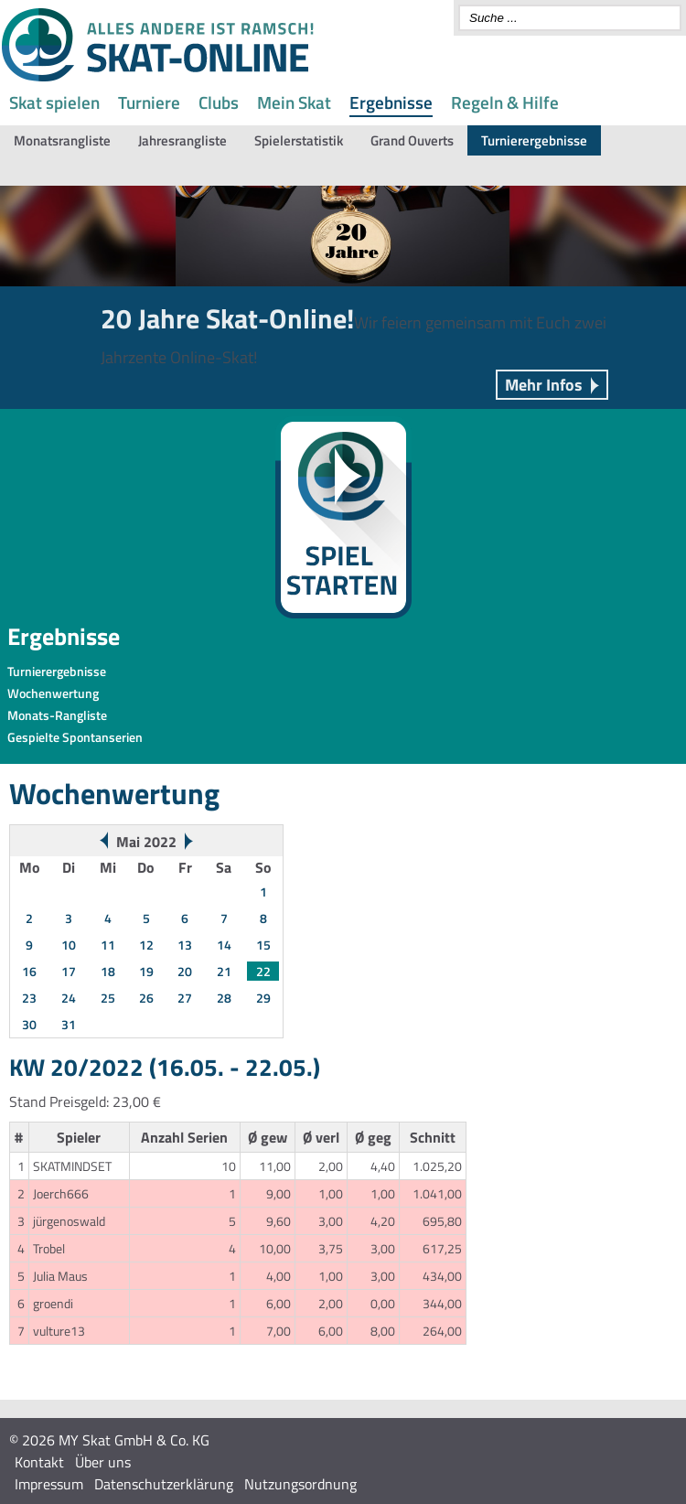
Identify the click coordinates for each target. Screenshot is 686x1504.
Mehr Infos (544, 384)
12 (146, 944)
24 (68, 997)
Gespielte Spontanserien (75, 737)
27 (184, 997)
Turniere (149, 102)
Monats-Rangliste (57, 715)
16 (29, 971)
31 (68, 1024)
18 (108, 971)
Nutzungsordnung (300, 1484)
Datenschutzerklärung (163, 1484)
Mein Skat (294, 102)
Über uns (103, 1462)
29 (263, 997)
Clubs (218, 102)
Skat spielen (54, 102)
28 (224, 997)
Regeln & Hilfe (505, 102)
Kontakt (39, 1462)
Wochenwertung (53, 693)
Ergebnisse (391, 102)
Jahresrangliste (182, 140)
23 (29, 997)
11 (108, 944)
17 (68, 971)
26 (146, 997)
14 (224, 944)
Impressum (49, 1484)
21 (224, 971)
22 (263, 971)
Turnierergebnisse (534, 140)
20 (184, 971)
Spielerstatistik (298, 140)
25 (108, 997)
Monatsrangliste (62, 140)
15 (263, 944)
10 (68, 944)
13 (184, 944)
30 (29, 1024)
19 (146, 971)
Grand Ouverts (412, 140)
